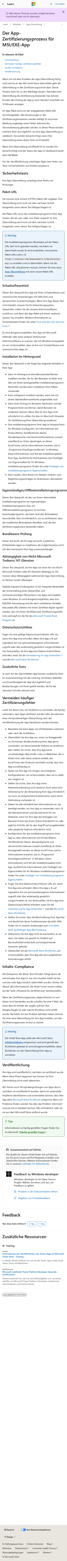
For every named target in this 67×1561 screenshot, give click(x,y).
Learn (5, 24)
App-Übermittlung (15, 271)
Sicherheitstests (12, 59)
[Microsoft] (33, 4)
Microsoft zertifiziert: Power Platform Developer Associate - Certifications (30, 1273)
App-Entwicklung (34, 24)
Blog (49, 1543)
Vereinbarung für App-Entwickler (43, 655)
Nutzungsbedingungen (12, 1552)
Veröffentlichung (12, 71)
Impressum (32, 1552)
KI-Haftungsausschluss (12, 1543)
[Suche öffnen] (51, 4)
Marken (46, 1552)
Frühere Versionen (35, 1543)
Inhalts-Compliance (14, 67)
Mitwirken (7, 1548)
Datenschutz (21, 1548)
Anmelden (60, 3)
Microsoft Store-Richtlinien (25, 659)
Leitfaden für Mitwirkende (35, 1163)
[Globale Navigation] (3, 4)
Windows (17, 24)
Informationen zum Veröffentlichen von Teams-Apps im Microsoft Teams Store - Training (33, 1255)
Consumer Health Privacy (44, 1548)
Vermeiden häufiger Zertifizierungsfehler (23, 63)
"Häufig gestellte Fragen (32, 1132)
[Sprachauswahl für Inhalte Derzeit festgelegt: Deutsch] (9, 1529)
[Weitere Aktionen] (62, 24)
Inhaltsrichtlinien (14, 1042)
